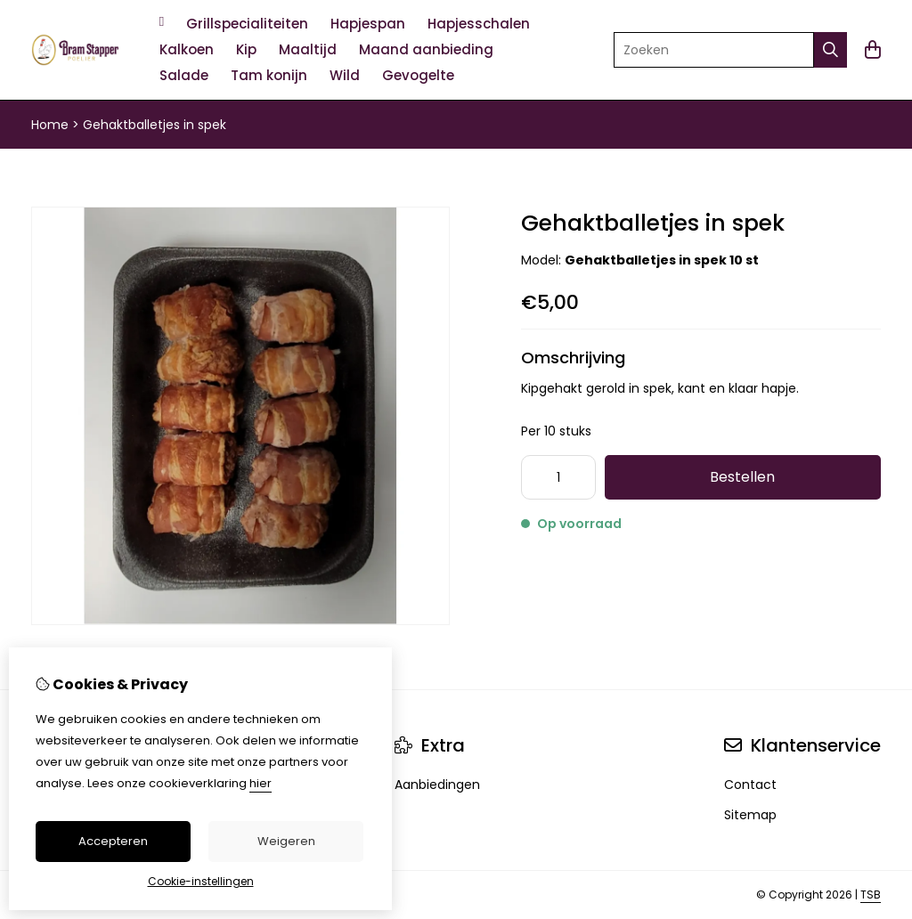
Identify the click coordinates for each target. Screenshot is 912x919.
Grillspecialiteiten (247, 23)
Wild (345, 75)
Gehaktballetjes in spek (154, 125)
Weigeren (286, 841)
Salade (183, 75)
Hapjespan (367, 23)
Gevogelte (418, 75)
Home (50, 125)
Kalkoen (186, 49)
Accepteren (113, 841)
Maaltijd (308, 49)
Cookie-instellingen (201, 881)
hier (260, 783)
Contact (750, 784)
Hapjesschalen (479, 23)
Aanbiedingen (437, 784)
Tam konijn (269, 75)
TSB (870, 894)
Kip (246, 49)
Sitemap (750, 815)
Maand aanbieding (426, 49)
